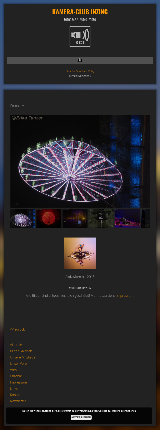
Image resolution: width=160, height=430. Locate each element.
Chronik (16, 376)
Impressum (124, 295)
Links (14, 388)
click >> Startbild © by (80, 71)
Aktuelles (16, 344)
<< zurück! (17, 329)
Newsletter (18, 401)
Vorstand (17, 369)
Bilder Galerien (21, 351)
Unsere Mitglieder (23, 357)
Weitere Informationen (124, 411)
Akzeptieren (81, 417)
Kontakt (15, 394)
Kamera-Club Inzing (80, 11)
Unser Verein (20, 363)
